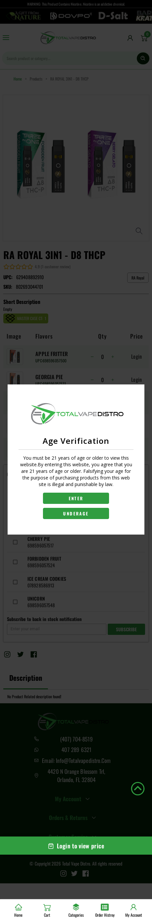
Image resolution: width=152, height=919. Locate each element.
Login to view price (76, 845)
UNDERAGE (76, 513)
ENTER (76, 498)
